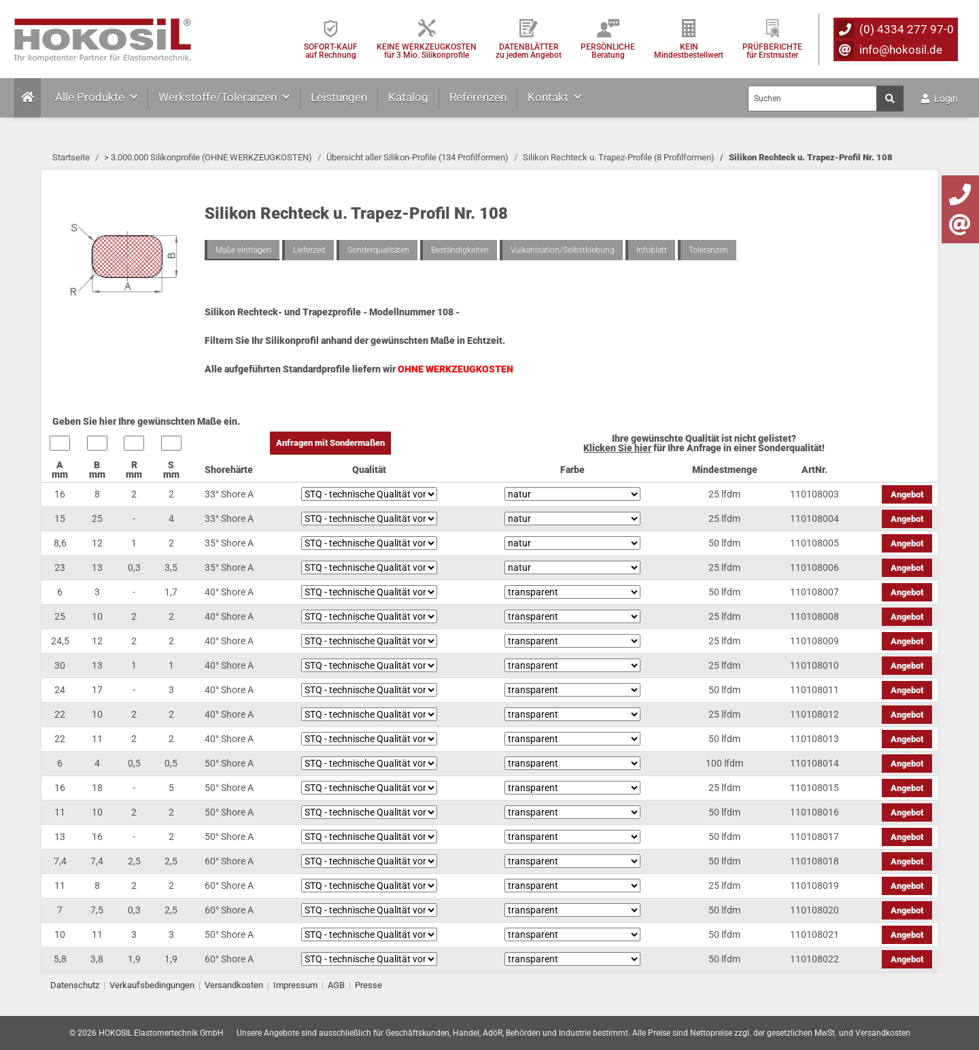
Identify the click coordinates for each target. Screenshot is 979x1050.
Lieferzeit (309, 250)
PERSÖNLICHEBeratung (608, 50)
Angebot (907, 494)
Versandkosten (234, 985)
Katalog (408, 97)
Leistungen (339, 97)
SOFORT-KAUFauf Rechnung (331, 50)
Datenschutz (74, 985)
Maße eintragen (243, 250)
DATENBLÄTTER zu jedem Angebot (529, 50)
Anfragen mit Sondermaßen (330, 443)
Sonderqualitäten (378, 250)
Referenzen (477, 97)
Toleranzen (708, 250)
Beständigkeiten (460, 250)
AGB (336, 985)
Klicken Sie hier (617, 447)
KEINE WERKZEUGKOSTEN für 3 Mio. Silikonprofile (427, 50)
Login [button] (939, 98)
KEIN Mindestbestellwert (688, 50)
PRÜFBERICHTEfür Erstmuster (772, 50)
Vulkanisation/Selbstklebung (563, 250)
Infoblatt (651, 250)
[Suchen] (812, 98)
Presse (368, 985)
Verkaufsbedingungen (151, 985)
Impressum (295, 985)
